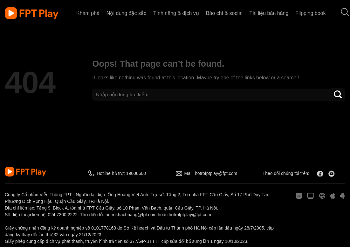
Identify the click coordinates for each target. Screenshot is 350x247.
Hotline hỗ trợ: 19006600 (121, 173)
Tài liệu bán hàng (268, 13)
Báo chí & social (224, 13)
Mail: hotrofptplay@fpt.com (210, 173)
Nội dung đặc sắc (126, 13)
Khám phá (88, 13)
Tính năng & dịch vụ (176, 13)
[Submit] (338, 94)
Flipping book (310, 13)
